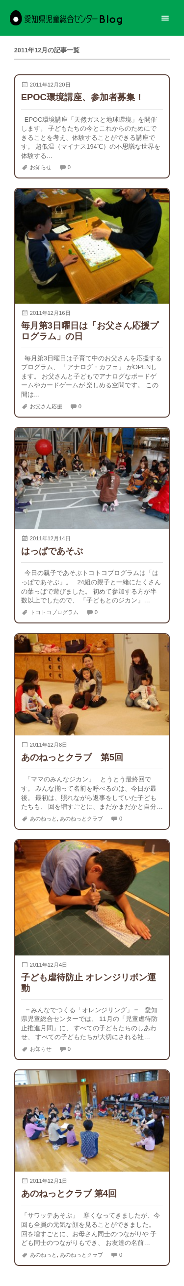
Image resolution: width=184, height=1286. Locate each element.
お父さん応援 (46, 406)
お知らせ (41, 167)
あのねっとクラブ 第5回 (72, 757)
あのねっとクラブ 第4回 (69, 1193)
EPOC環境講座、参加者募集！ (82, 97)
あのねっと (43, 818)
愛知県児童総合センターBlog (66, 18)
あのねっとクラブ (81, 818)
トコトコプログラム (54, 612)
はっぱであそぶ (52, 551)
